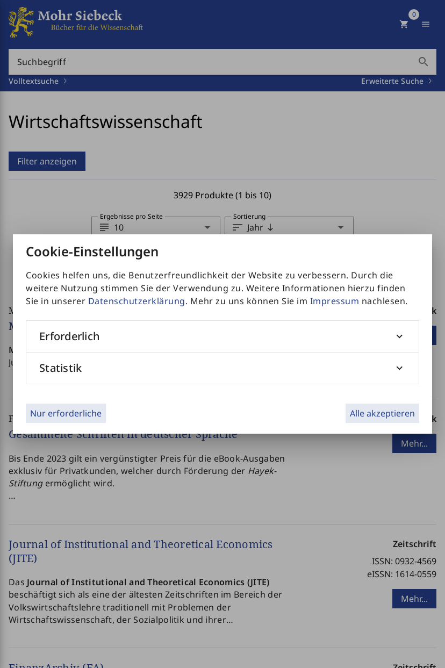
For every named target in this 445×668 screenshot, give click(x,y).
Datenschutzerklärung (136, 301)
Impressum (335, 301)
